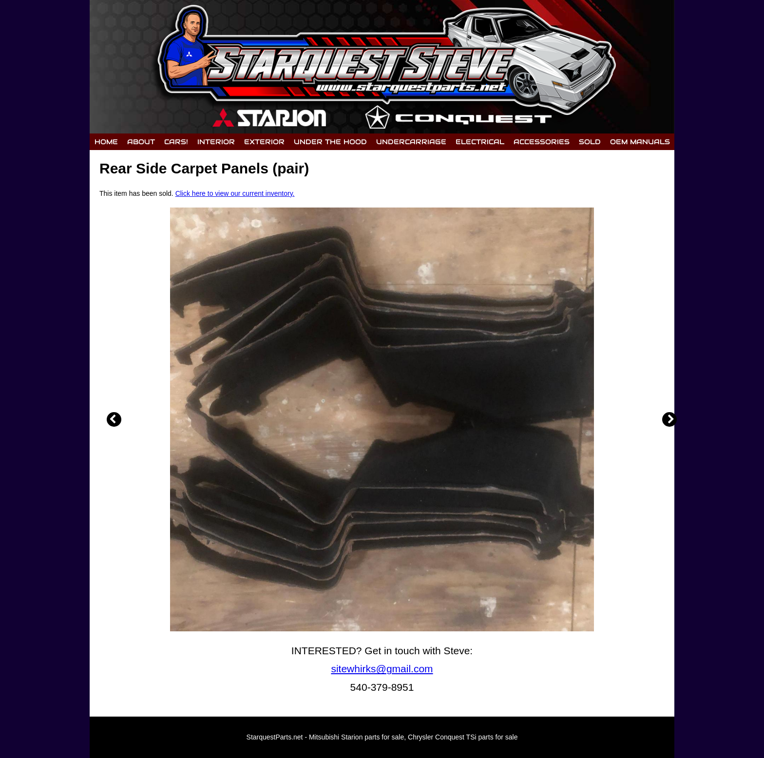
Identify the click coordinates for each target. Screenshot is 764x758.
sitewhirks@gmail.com (382, 668)
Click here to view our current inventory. (235, 193)
